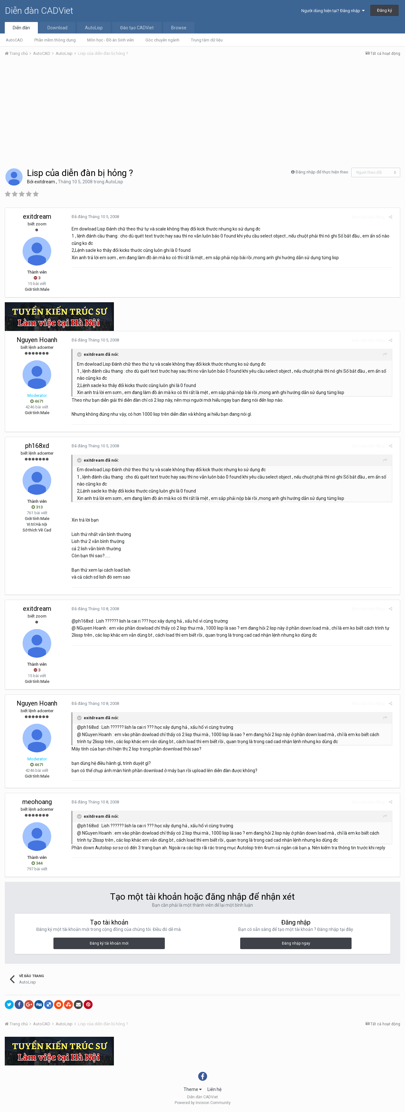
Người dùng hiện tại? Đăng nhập (333, 10)
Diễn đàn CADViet (39, 10)
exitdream (44, 181)
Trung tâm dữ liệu (207, 40)
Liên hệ (214, 1089)
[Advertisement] (203, 109)
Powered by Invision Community (203, 1103)
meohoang (37, 802)
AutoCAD (14, 40)
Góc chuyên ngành (162, 40)
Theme (193, 1089)
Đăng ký (384, 10)
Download (57, 27)
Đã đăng (92, 216)
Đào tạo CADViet (137, 27)
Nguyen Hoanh (37, 340)
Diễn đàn (21, 27)
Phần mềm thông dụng (55, 40)
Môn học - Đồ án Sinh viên (110, 40)
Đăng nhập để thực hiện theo (322, 172)
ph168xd (37, 446)
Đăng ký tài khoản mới (109, 943)
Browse (178, 27)
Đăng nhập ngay (296, 943)
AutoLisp (94, 27)
